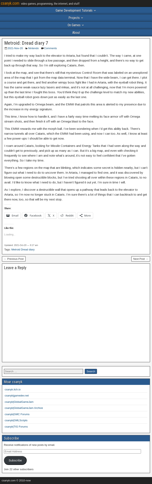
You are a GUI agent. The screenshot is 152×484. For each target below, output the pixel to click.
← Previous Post (14, 258)
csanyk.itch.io (13, 389)
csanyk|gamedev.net (17, 395)
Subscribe (15, 460)
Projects (74, 18)
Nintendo (33, 48)
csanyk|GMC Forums (17, 414)
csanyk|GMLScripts (16, 420)
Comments (50, 48)
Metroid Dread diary (23, 249)
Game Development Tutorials (74, 10)
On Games (74, 25)
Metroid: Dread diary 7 (26, 43)
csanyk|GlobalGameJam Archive (24, 407)
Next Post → (140, 258)
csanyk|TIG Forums (16, 426)
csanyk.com (10, 3)
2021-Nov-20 (15, 48)
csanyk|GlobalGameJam (19, 401)
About (76, 33)
